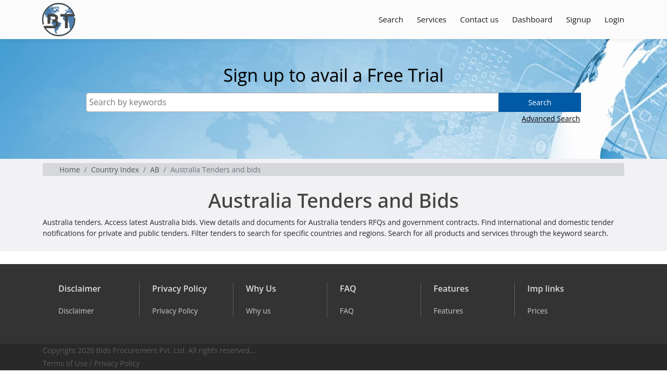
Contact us (479, 19)
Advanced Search (551, 118)
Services (432, 19)
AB (154, 169)
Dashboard (532, 19)
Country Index (115, 169)
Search (390, 19)
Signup (578, 19)
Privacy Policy (117, 363)
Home (69, 169)
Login (614, 19)
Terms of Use (65, 363)
